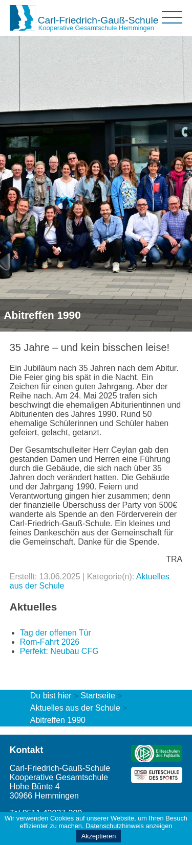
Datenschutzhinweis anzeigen (129, 826)
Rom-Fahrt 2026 (50, 642)
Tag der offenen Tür (55, 632)
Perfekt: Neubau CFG (59, 651)
